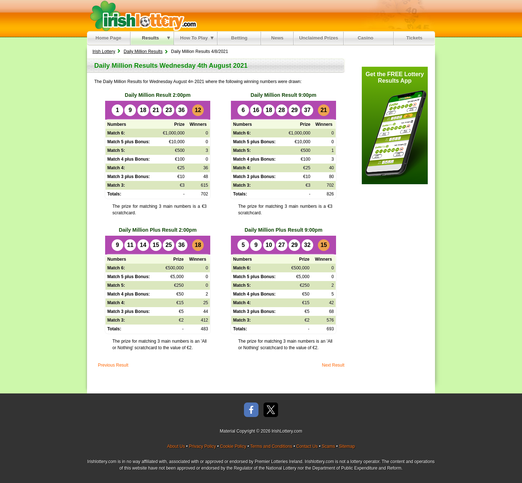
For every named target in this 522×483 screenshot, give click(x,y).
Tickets (414, 38)
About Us (176, 446)
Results (156, 38)
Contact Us (307, 446)
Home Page (108, 38)
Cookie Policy (233, 446)
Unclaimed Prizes (318, 38)
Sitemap (347, 446)
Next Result (333, 365)
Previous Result (113, 365)
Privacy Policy (202, 446)
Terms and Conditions (271, 446)
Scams (328, 446)
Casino (367, 38)
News (277, 38)
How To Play (197, 38)
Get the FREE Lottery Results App (395, 77)
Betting (239, 38)
